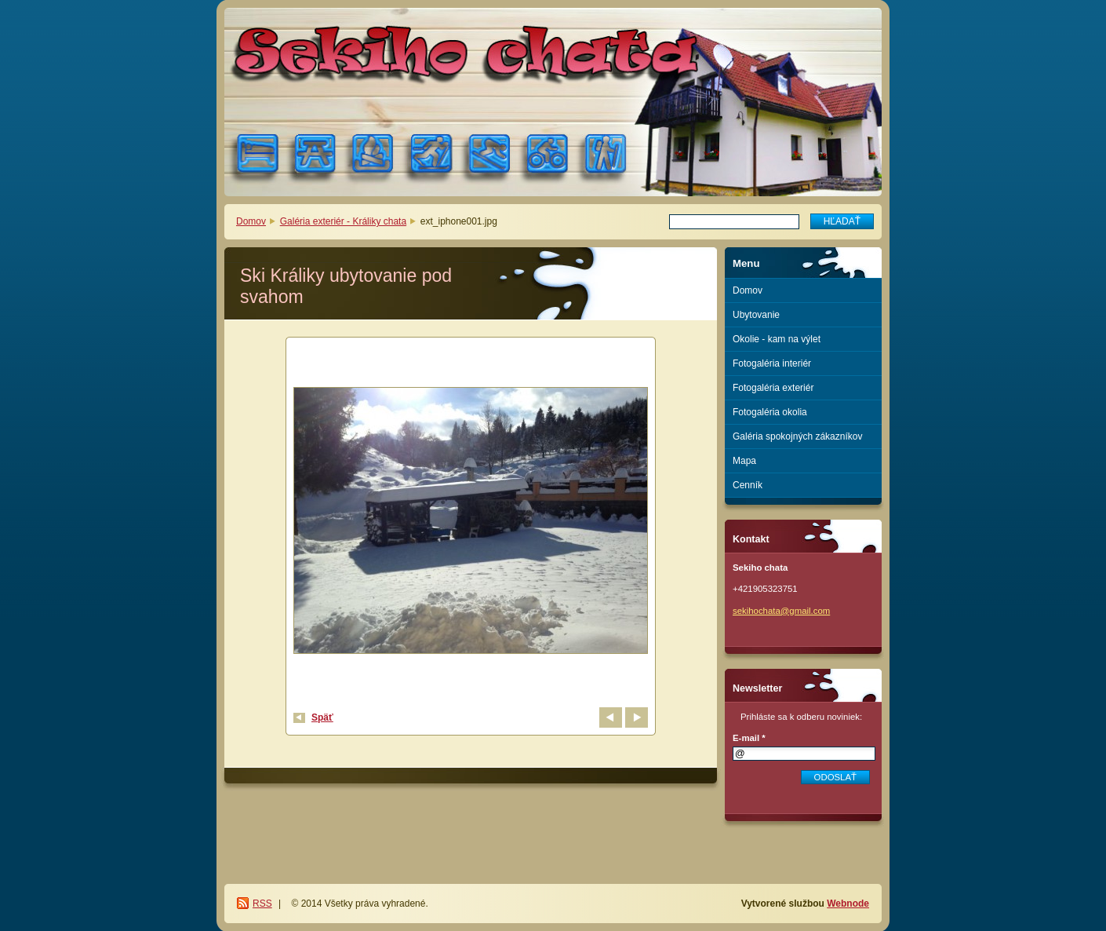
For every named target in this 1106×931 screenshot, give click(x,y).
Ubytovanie (756, 314)
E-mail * (749, 738)
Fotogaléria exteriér (773, 387)
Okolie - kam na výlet (776, 339)
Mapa (744, 460)
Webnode (848, 903)
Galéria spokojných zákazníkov (797, 436)
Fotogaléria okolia (770, 412)
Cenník (747, 485)
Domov (251, 221)
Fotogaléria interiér (772, 363)
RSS (262, 903)
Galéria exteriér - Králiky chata (343, 221)
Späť (322, 717)
